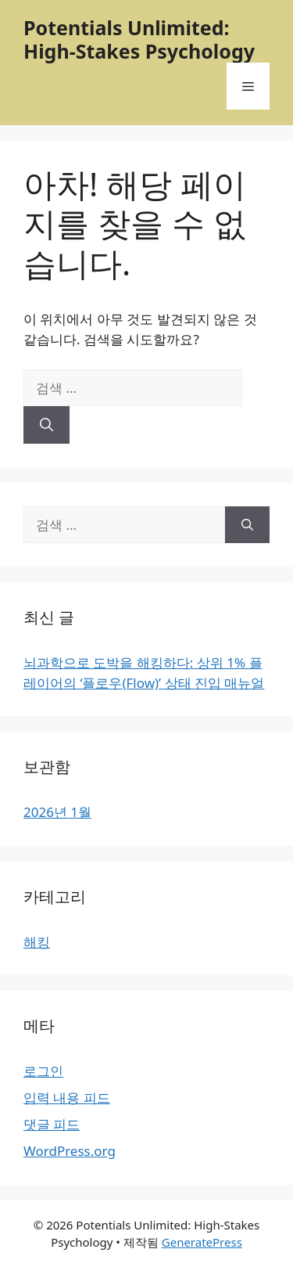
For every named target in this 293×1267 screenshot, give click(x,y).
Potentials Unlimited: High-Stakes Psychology (139, 39)
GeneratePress (202, 1242)
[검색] (46, 425)
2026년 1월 (57, 812)
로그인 (43, 1071)
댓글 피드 (51, 1124)
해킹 (36, 942)
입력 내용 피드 (66, 1098)
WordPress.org (69, 1151)
